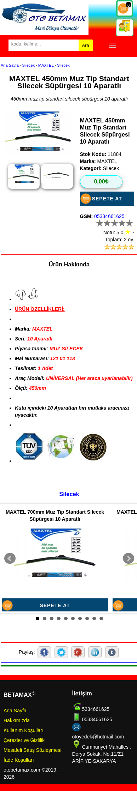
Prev (10, 558)
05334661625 (109, 216)
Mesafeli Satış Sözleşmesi (32, 750)
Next (128, 558)
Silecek (28, 65)
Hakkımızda (17, 720)
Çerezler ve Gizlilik (24, 740)
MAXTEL (46, 65)
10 (101, 618)
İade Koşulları (19, 760)
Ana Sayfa (10, 65)
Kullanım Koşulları (24, 730)
